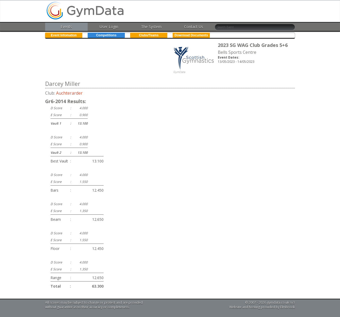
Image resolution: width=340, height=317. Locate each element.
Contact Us (193, 26)
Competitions (106, 35)
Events (66, 26)
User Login (109, 26)
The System (151, 26)
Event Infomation (63, 35)
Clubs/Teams (149, 35)
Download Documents (191, 35)
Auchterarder (69, 93)
